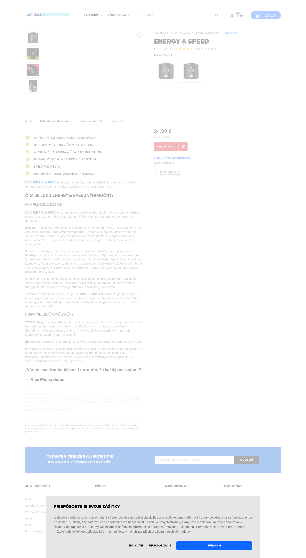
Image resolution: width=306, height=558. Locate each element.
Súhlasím (214, 545)
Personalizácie (160, 545)
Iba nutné (136, 545)
